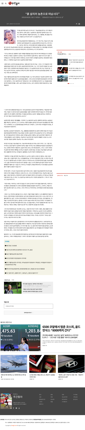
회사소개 (7, 419)
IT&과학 (52, 399)
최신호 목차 (64, 397)
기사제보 (75, 394)
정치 (40, 394)
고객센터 (26, 419)
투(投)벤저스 (61, 54)
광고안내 (75, 399)
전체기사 (41, 404)
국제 (52, 397)
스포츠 (40, 401)
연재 (63, 394)
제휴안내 (22, 419)
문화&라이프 (42, 399)
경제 (52, 394)
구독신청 (75, 397)
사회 (40, 397)
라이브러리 (64, 399)
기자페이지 (64, 401)
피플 (52, 401)
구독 (13, 280)
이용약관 (31, 419)
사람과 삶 (7, 280)
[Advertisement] (25, 97)
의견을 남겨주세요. (10, 306)
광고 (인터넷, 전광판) (14, 419)
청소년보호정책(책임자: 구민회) (49, 419)
